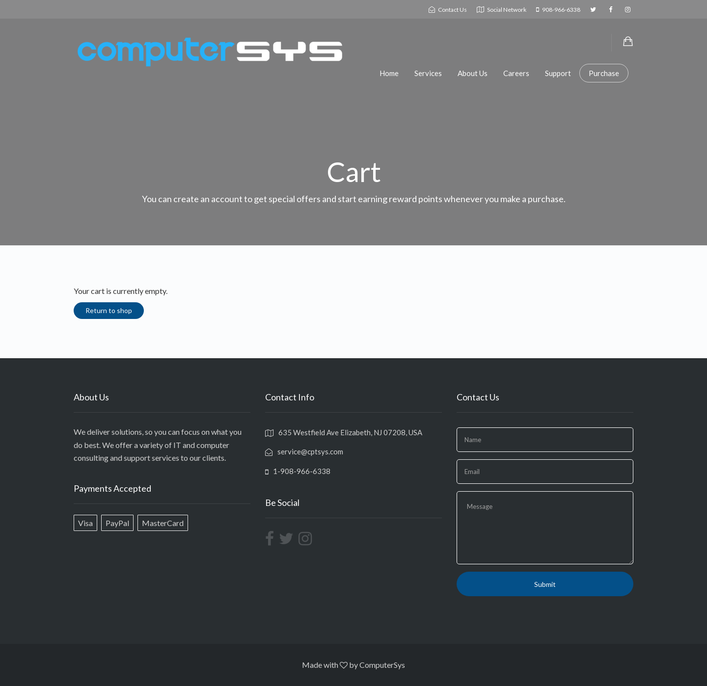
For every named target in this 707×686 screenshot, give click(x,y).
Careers (516, 73)
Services (428, 73)
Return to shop (108, 310)
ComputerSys (382, 664)
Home (389, 73)
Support (558, 73)
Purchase (604, 73)
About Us (473, 73)
